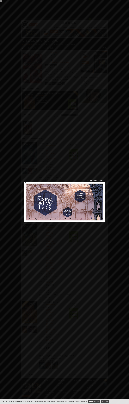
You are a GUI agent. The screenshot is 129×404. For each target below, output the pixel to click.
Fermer (105, 401)
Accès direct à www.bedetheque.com (95, 180)
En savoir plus (94, 401)
